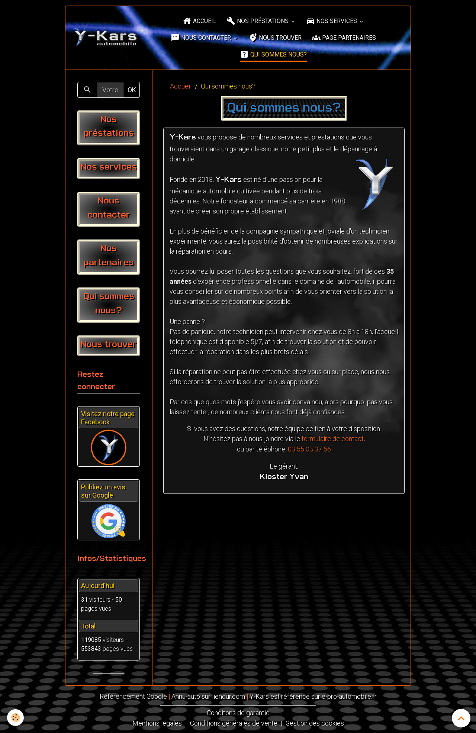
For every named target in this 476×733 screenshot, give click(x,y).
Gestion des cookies (314, 722)
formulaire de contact (333, 439)
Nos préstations (258, 21)
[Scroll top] (461, 718)
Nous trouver (275, 38)
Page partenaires (344, 38)
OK (132, 90)
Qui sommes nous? (273, 54)
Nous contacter (201, 38)
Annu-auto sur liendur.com (208, 696)
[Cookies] (15, 717)
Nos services (332, 21)
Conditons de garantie (238, 712)
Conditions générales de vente (233, 722)
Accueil (199, 21)
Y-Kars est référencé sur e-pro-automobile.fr (313, 696)
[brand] (106, 37)
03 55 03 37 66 (309, 449)
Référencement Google (133, 696)
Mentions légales (156, 722)
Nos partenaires (109, 256)
